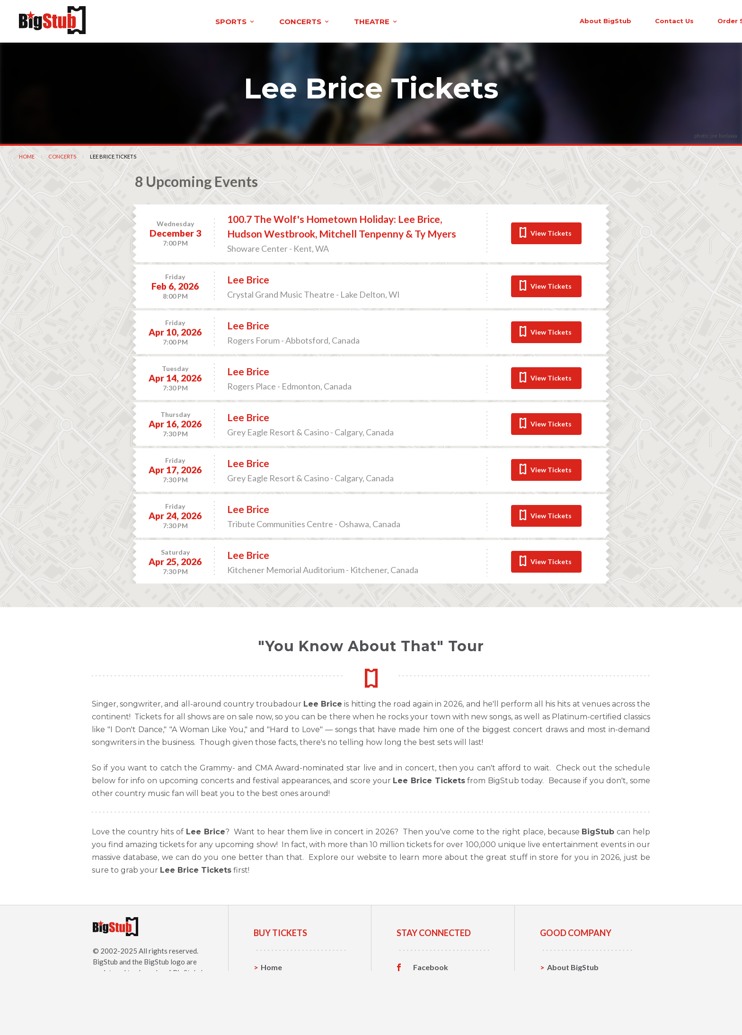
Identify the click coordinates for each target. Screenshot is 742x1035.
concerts (205, 20)
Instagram (431, 995)
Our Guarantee (574, 1009)
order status (631, 20)
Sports (273, 980)
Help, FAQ (565, 995)
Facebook (430, 966)
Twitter (426, 980)
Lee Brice (248, 278)
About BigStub (497, 20)
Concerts (62, 155)
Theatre (275, 1009)
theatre (277, 20)
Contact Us (567, 980)
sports (136, 20)
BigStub (105, 960)
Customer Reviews (446, 1010)
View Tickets (551, 232)
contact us (566, 20)
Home (27, 155)
